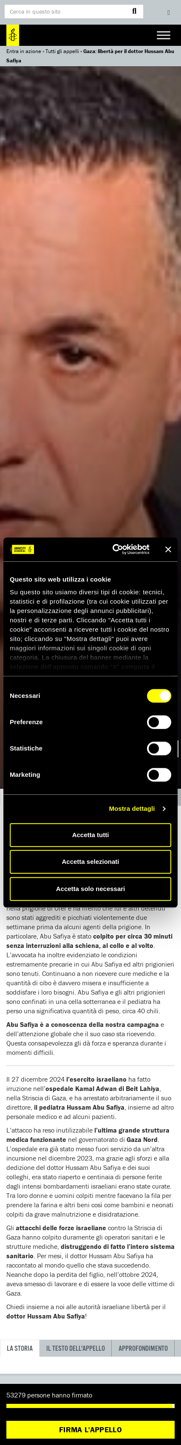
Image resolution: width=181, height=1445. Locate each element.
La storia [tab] (20, 1348)
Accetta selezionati (90, 861)
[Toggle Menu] (163, 35)
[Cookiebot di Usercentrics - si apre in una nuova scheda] (113, 549)
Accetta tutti (90, 834)
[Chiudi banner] (168, 549)
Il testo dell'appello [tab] (75, 1348)
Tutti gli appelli (62, 51)
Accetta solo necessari (90, 888)
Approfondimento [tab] (143, 1348)
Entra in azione (23, 51)
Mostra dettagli (132, 808)
